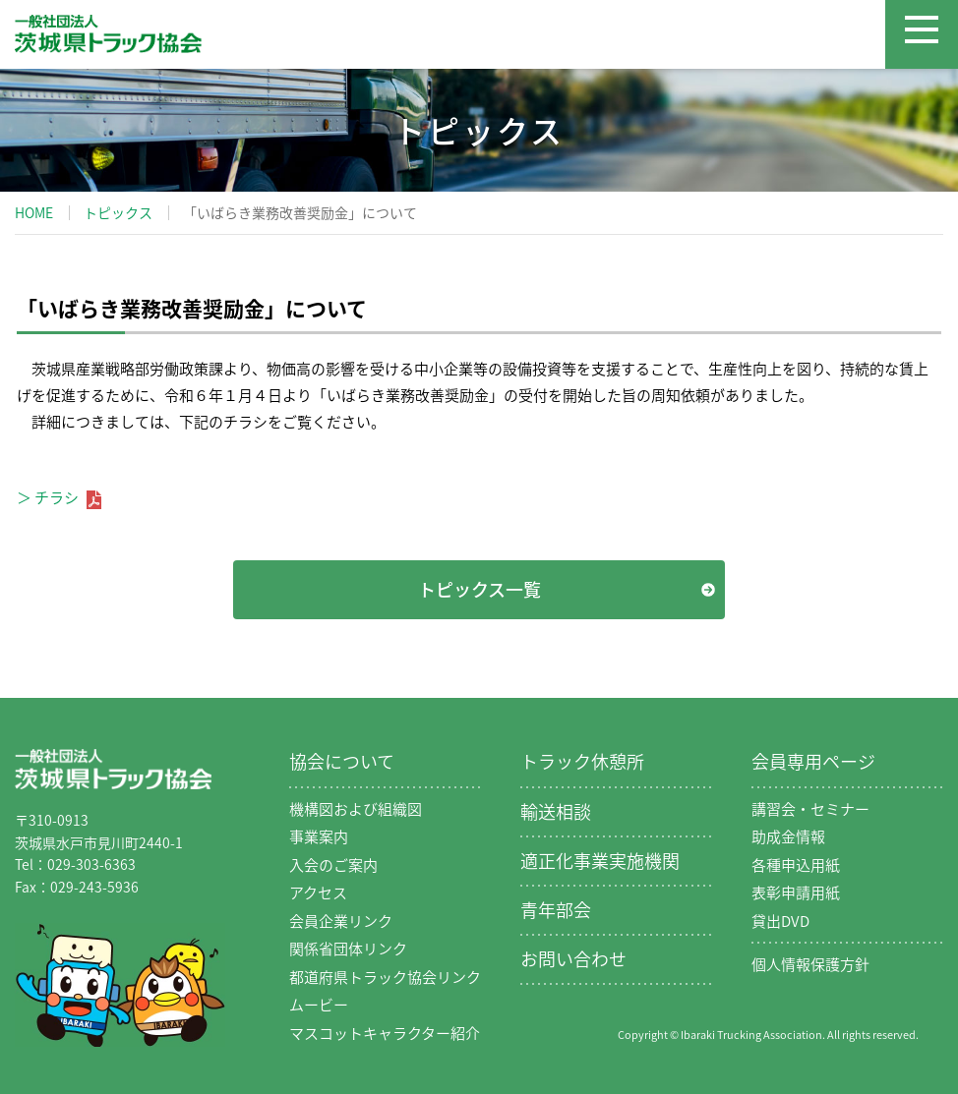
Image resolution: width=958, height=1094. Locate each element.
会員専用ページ (813, 761)
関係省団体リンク (348, 948)
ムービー (318, 1004)
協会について (341, 761)
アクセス (318, 892)
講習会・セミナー (810, 809)
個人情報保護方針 (810, 964)
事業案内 (318, 836)
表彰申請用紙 (795, 892)
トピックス (118, 212)
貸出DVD (780, 921)
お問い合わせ (573, 959)
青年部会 (555, 909)
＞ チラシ (59, 497)
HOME (34, 212)
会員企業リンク (340, 921)
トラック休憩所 (582, 761)
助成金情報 (788, 836)
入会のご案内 (333, 865)
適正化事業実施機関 (600, 860)
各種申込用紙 (795, 865)
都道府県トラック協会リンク (385, 977)
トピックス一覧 (479, 589)
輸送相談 (555, 811)
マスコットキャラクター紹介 (384, 1033)
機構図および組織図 (355, 809)
